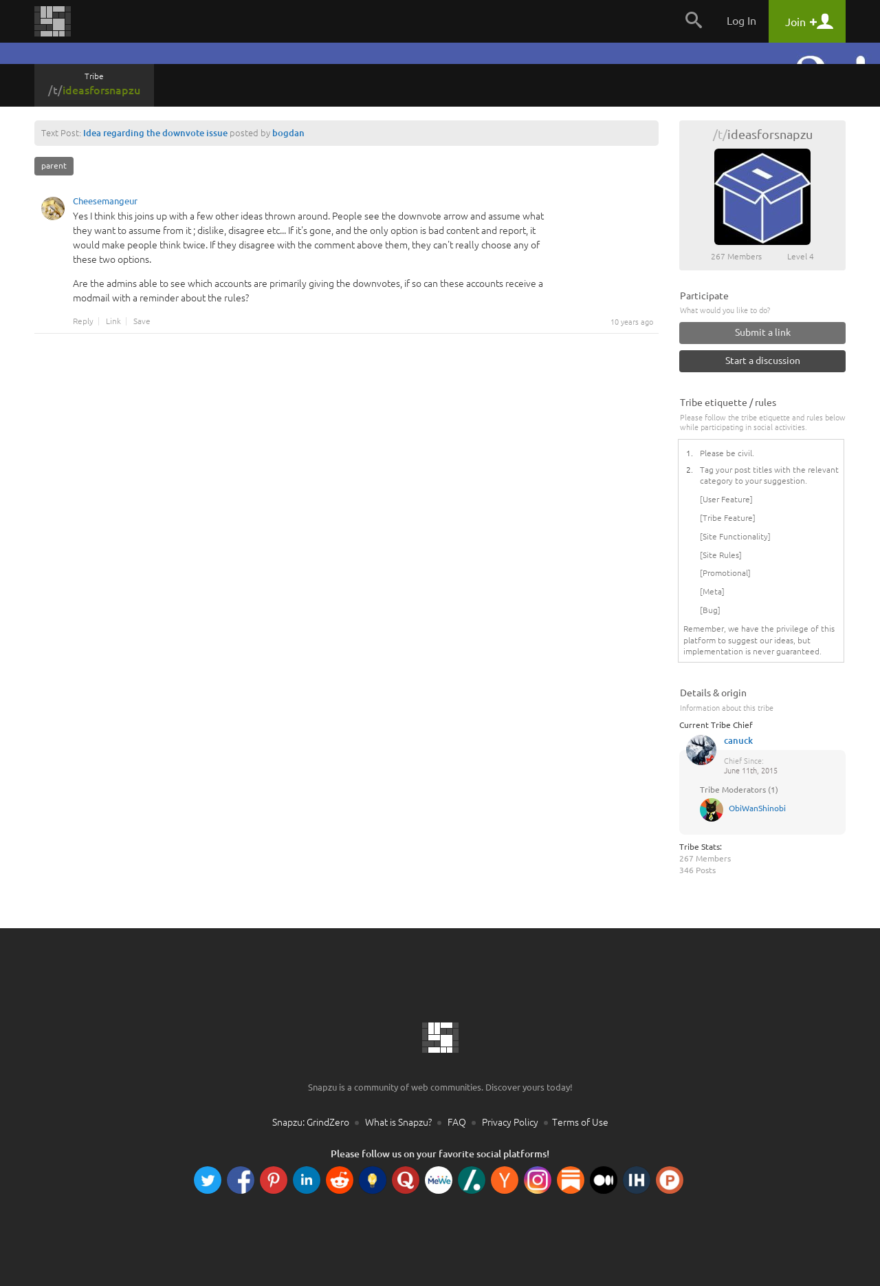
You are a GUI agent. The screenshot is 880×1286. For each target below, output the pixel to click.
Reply (83, 321)
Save (142, 321)
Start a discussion (762, 360)
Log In (741, 20)
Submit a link (763, 332)
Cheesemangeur (105, 203)
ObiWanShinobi (757, 808)
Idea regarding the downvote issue (155, 133)
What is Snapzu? (398, 1122)
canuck (738, 740)
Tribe (94, 84)
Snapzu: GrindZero (310, 1122)
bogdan (288, 133)
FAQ (457, 1122)
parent (54, 165)
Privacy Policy (510, 1122)
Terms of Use (580, 1122)
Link (113, 321)
